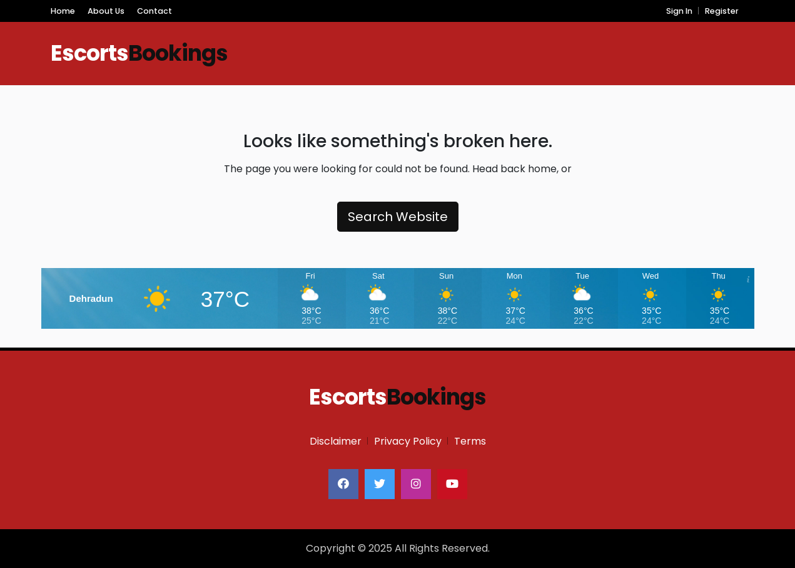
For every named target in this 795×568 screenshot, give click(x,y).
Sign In (679, 11)
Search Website (398, 216)
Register (722, 11)
